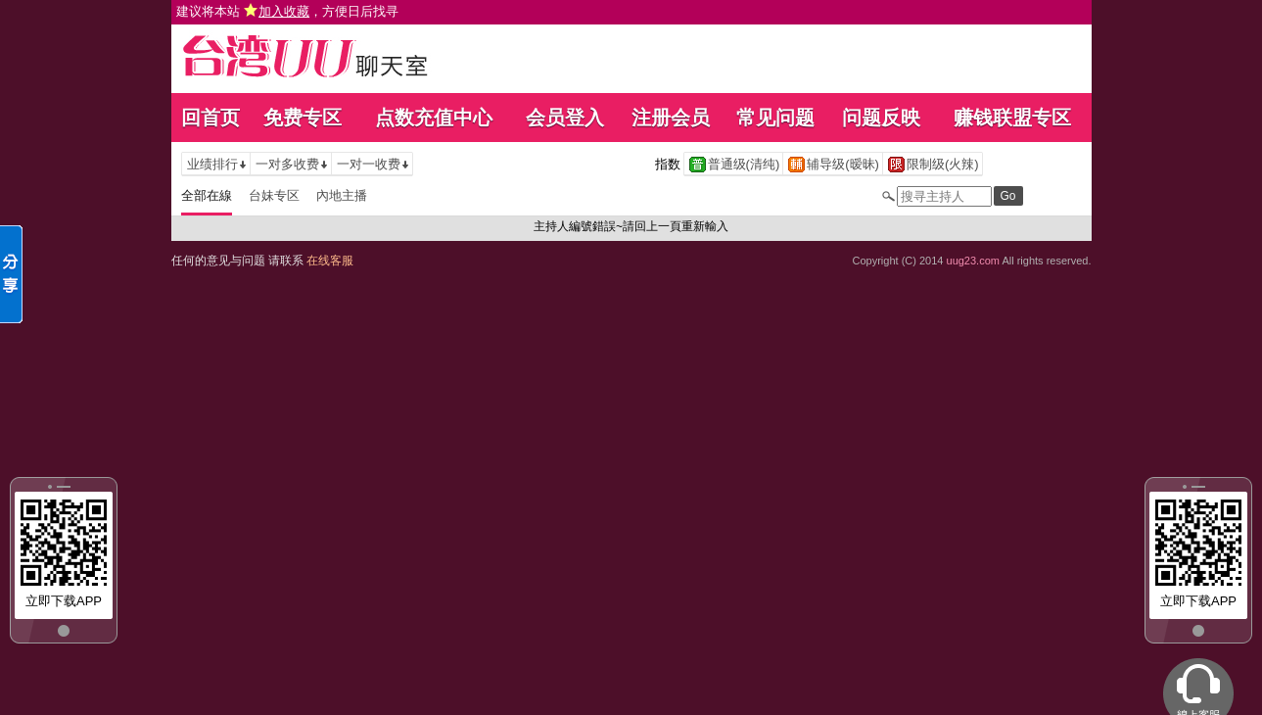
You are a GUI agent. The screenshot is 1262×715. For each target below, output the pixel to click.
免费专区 (302, 117)
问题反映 (881, 117)
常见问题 (775, 117)
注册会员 (670, 117)
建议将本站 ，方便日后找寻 (287, 11)
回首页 (210, 117)
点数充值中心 (433, 117)
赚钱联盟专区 (1012, 117)
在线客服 (329, 260)
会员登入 (565, 117)
